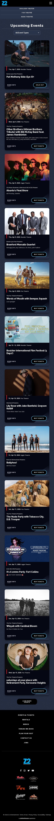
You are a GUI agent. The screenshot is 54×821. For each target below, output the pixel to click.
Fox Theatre (27, 12)
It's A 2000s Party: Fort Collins (22, 571)
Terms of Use (24, 815)
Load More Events (27, 701)
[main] (27, 367)
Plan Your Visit (26, 733)
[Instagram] (24, 770)
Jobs (26, 742)
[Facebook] (20, 770)
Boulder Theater (27, 8)
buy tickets (39, 146)
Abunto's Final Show (17, 190)
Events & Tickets (26, 715)
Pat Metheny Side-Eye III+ (20, 76)
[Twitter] (29, 770)
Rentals (26, 719)
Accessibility (41, 815)
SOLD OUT (40, 85)
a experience (27, 818)
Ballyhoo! (11, 462)
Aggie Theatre (27, 16)
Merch (26, 724)
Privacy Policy (33, 815)
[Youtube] (33, 770)
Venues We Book (26, 729)
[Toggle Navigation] (50, 3)
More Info (11, 85)
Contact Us (26, 738)
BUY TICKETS (39, 254)
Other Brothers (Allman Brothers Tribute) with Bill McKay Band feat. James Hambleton (25, 132)
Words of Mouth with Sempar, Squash (26, 298)
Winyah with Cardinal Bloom (21, 626)
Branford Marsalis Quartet (20, 244)
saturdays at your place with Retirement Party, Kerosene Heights (26, 681)
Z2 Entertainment (4, 3)
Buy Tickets (39, 200)
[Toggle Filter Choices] (27, 32)
